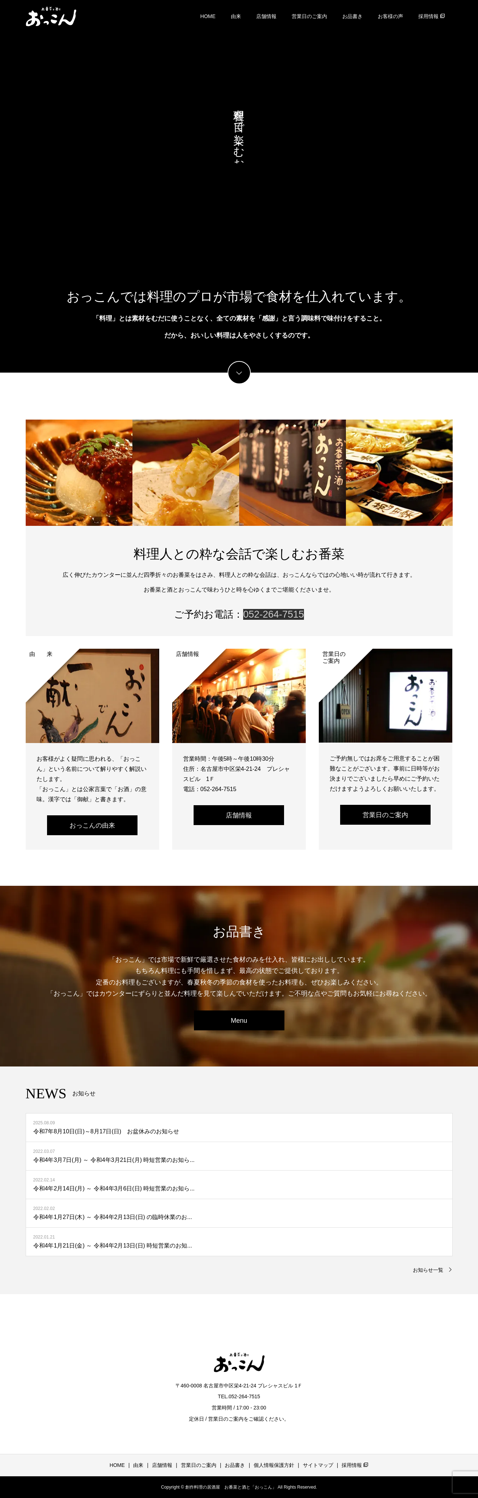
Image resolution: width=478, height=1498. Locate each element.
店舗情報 (266, 16)
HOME (208, 16)
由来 (236, 16)
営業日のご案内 (309, 16)
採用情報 (431, 16)
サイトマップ (318, 1465)
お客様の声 (390, 16)
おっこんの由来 (92, 825)
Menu (239, 1020)
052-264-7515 (273, 614)
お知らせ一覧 (428, 1270)
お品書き (352, 16)
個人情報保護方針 (274, 1465)
